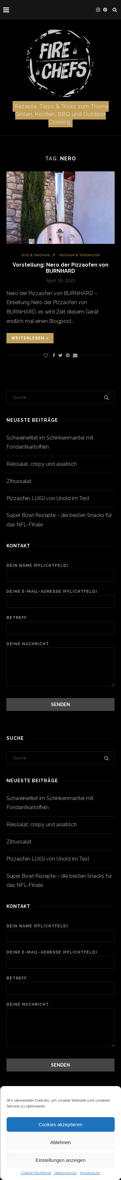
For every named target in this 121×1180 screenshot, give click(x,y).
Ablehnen (60, 1142)
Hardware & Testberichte (79, 255)
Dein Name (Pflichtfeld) (60, 572)
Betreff (60, 624)
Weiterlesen (30, 338)
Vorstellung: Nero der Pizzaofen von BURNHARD (60, 268)
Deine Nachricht (60, 647)
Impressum (90, 1173)
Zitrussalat (19, 481)
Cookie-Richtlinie (36, 1173)
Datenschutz (65, 1173)
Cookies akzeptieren (61, 1124)
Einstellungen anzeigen (60, 1160)
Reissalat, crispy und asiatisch (41, 464)
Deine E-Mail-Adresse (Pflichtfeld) (60, 598)
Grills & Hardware (35, 255)
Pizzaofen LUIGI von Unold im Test (47, 498)
